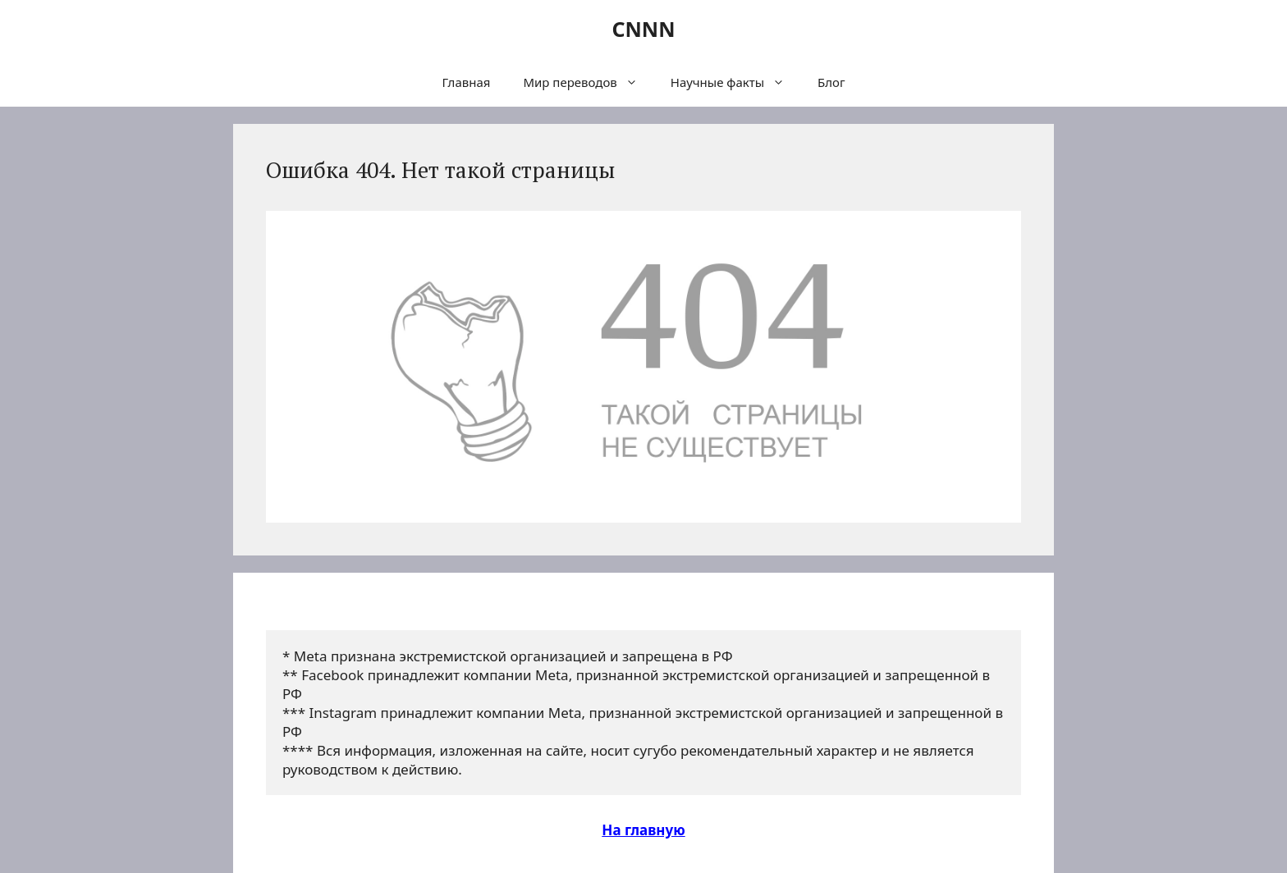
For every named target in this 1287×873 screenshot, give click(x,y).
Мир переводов (588, 82)
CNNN (643, 29)
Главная (466, 82)
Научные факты (736, 82)
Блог (831, 82)
